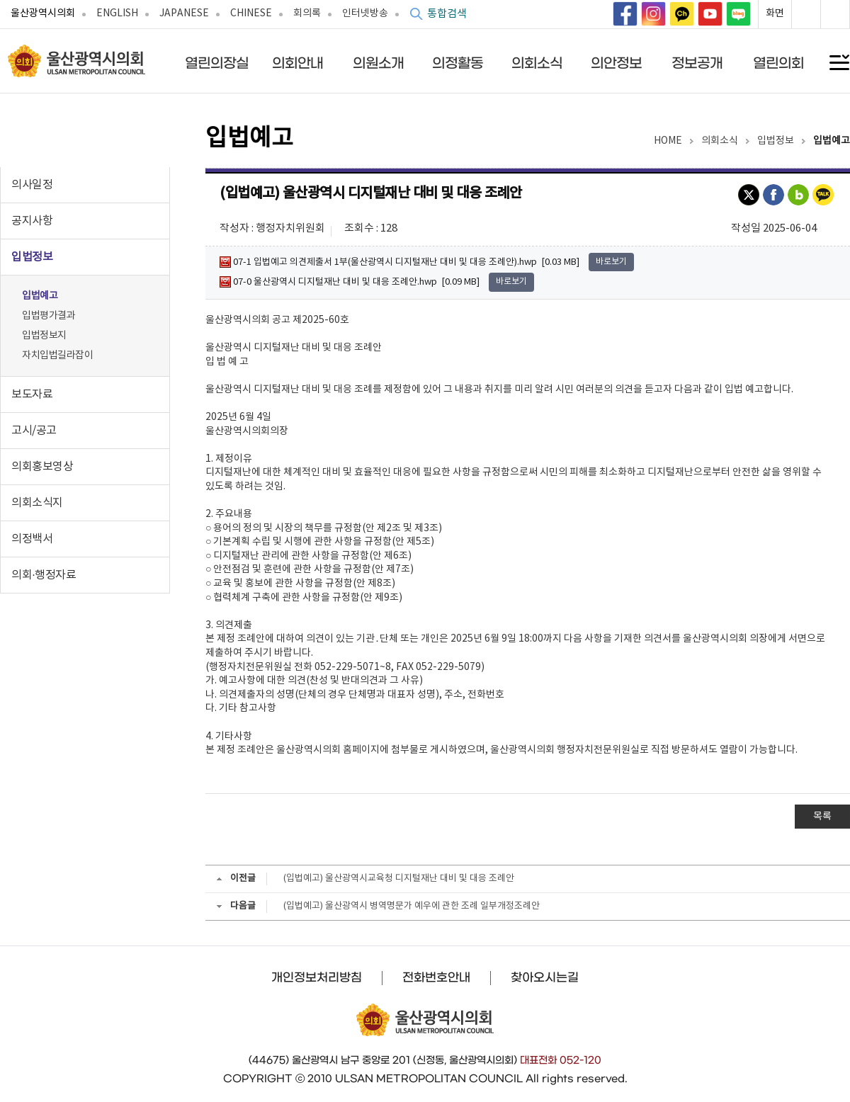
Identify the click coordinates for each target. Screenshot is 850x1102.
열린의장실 (217, 63)
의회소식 (536, 63)
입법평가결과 (48, 316)
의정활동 (457, 63)
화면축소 (835, 14)
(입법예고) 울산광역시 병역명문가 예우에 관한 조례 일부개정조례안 (411, 906)
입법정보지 (44, 335)
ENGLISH (117, 13)
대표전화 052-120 (560, 1060)
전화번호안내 (436, 977)
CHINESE (251, 13)
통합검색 (447, 14)
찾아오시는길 (545, 977)
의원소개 (378, 63)
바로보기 (611, 261)
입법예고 (39, 296)
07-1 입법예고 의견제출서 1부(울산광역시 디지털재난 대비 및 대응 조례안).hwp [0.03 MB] (399, 262)
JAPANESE (184, 13)
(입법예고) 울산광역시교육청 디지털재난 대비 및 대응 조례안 (398, 878)
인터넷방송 (365, 13)
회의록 (307, 13)
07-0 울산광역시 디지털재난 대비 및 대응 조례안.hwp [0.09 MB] (350, 282)
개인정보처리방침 (316, 977)
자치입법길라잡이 (58, 355)
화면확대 (806, 14)
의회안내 (297, 63)
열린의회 (778, 63)
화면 (775, 13)
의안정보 (616, 63)
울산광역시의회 (43, 13)
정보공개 (697, 63)
